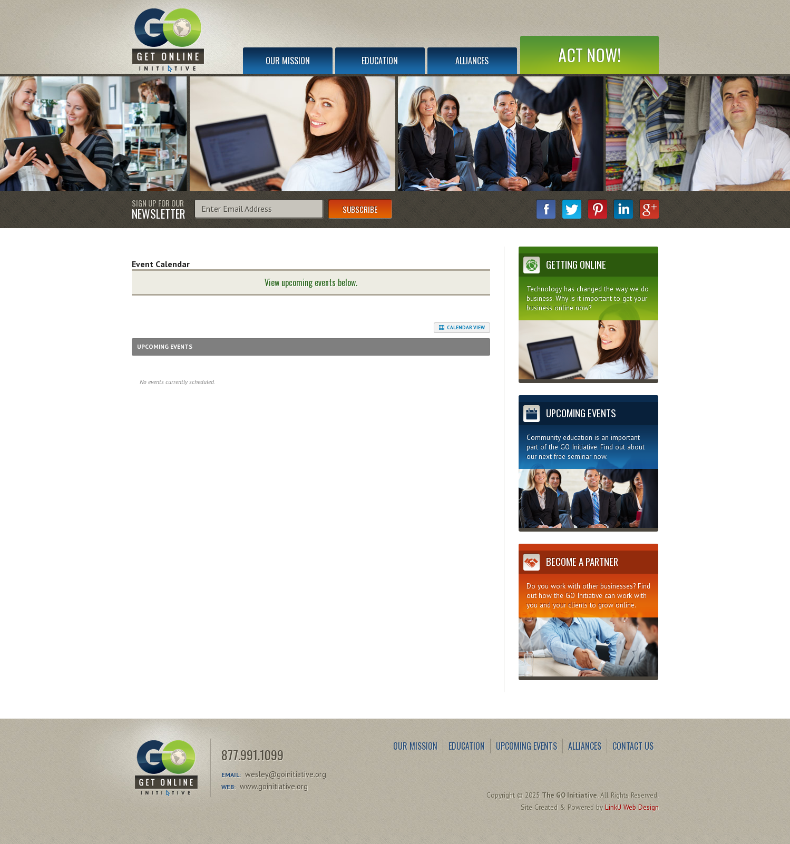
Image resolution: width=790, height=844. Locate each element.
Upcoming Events (526, 746)
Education (380, 60)
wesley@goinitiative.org (285, 774)
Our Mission (288, 60)
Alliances (472, 60)
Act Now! (589, 54)
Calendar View (462, 328)
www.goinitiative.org (274, 786)
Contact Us (633, 746)
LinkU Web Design (632, 807)
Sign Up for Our (158, 209)
